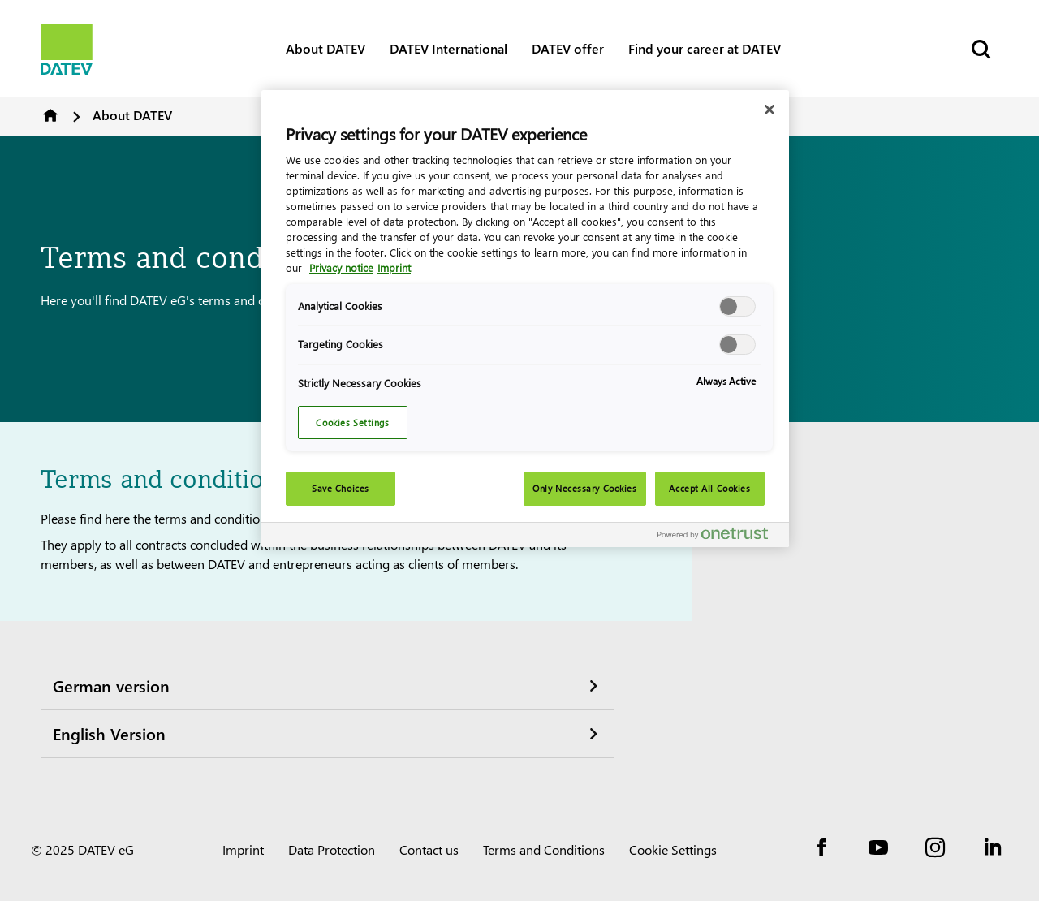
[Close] (769, 109)
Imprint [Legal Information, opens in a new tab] (394, 267)
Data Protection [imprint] (331, 849)
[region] (525, 318)
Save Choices (340, 488)
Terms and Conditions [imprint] (544, 849)
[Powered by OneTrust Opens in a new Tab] (719, 537)
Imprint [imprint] (243, 849)
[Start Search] (979, 49)
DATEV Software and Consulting (50, 115)
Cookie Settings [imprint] (673, 849)
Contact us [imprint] (429, 849)
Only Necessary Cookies (584, 488)
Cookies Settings (352, 422)
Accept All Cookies (709, 488)
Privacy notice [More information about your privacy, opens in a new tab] (341, 267)
